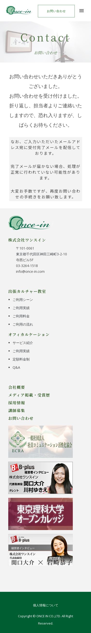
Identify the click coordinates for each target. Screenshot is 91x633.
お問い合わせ (56, 11)
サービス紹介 (23, 342)
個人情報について (45, 605)
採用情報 (16, 403)
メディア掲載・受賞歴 (29, 395)
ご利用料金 (21, 316)
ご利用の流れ (23, 324)
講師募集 (16, 410)
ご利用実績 (21, 307)
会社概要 (16, 387)
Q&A (16, 367)
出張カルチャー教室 (27, 291)
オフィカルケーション (29, 334)
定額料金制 (21, 359)
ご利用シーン (23, 299)
